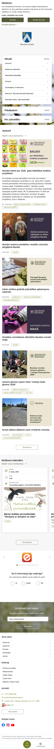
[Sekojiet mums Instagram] (8, 725)
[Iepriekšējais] (4, 557)
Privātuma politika (9, 668)
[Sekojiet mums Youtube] (12, 725)
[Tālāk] (49, 557)
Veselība (15, 252)
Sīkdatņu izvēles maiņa (11, 682)
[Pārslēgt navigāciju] (27, 744)
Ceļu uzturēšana (17, 435)
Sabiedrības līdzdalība (10, 207)
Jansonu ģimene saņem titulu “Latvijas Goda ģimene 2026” (23, 383)
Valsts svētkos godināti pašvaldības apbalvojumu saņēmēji (25, 290)
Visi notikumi (27, 542)
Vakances (6, 642)
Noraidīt (13, 20)
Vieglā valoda (7, 675)
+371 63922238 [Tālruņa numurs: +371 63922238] (10, 694)
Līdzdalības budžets (40, 204)
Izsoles (5, 656)
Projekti (5, 649)
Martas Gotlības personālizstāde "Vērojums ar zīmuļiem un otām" (20, 515)
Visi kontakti (12, 712)
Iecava (28, 435)
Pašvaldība (6, 653)
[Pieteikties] (28, 626)
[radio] (14, 583)
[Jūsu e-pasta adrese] (27, 619)
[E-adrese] (6, 705)
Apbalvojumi (16, 297)
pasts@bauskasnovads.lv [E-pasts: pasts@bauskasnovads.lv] (13, 697)
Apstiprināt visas (39, 20)
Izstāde (8, 521)
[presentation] (18, 593)
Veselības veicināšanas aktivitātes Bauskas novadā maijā (26, 338)
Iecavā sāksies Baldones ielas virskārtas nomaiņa (25, 429)
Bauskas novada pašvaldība (22, 204)
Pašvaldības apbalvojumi (11, 300)
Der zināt (29, 393)
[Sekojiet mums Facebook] (3, 725)
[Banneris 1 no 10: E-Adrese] (27, 557)
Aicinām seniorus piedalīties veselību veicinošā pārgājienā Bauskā (25, 245)
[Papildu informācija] (12, 705)
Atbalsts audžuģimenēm (20, 389)
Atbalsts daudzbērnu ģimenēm (13, 393)
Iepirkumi (6, 646)
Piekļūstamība (8, 672)
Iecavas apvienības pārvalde (12, 438)
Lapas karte (7, 678)
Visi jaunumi (27, 447)
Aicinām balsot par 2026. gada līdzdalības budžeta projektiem (26, 172)
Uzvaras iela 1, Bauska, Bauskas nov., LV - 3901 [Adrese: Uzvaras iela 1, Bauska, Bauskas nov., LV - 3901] (22, 701)
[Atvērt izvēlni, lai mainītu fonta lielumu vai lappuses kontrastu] (40, 745)
